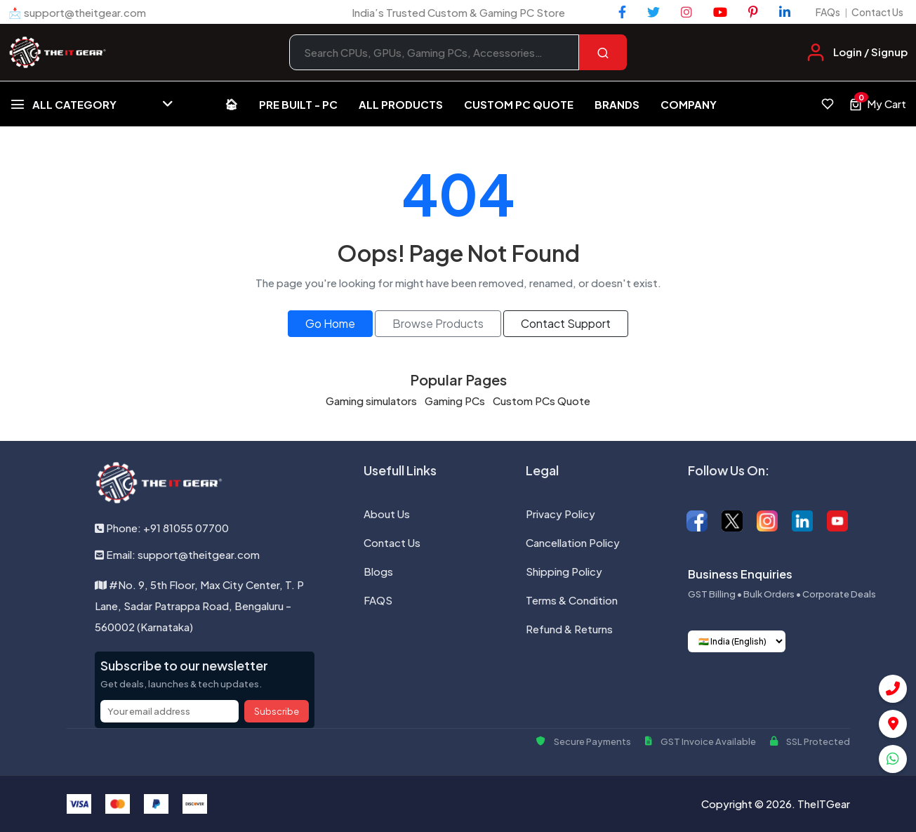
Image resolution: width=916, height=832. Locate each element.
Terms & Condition (572, 600)
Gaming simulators (371, 400)
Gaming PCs (455, 400)
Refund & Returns (569, 628)
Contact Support (566, 323)
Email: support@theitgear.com (177, 554)
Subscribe (276, 711)
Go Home (330, 323)
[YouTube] (720, 12)
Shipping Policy (564, 571)
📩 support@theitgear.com (77, 12)
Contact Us (877, 12)
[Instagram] (686, 12)
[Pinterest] (753, 12)
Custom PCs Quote (541, 400)
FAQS (378, 600)
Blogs (378, 571)
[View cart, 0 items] (877, 104)
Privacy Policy (560, 513)
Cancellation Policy (573, 542)
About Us (387, 513)
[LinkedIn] (784, 12)
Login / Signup (870, 51)
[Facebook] (622, 12)
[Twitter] (653, 12)
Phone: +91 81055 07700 (162, 527)
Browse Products (438, 323)
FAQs (828, 12)
